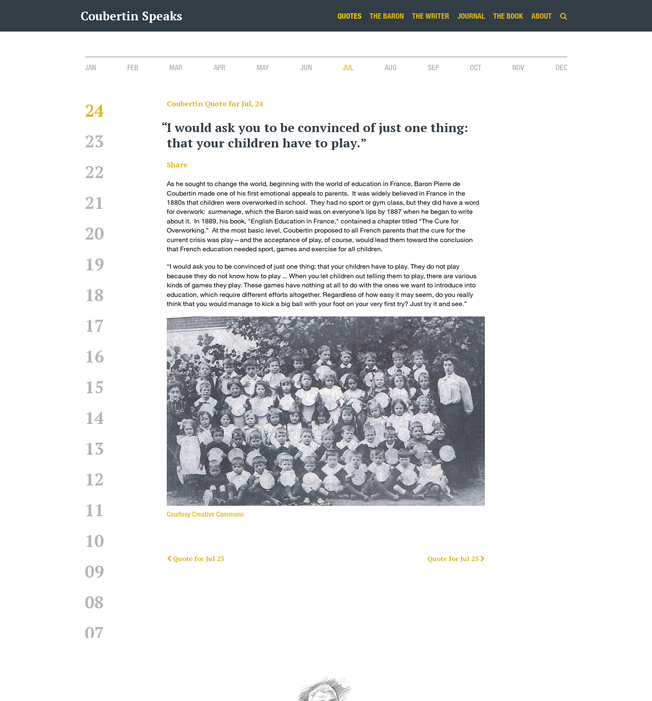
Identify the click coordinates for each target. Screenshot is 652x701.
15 (94, 394)
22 (94, 179)
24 (94, 117)
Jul (348, 67)
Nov (518, 67)
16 (94, 363)
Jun (306, 67)
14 (94, 425)
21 (94, 210)
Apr (219, 67)
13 (94, 455)
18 (94, 302)
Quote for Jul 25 (456, 558)
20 (94, 240)
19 (94, 271)
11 (94, 517)
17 (94, 332)
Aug (391, 67)
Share (177, 164)
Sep (433, 67)
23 (94, 148)
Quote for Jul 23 (195, 558)
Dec (561, 67)
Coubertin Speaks (131, 16)
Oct (475, 67)
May (263, 67)
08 (94, 609)
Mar (176, 67)
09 (94, 578)
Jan (90, 67)
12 (94, 486)
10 (94, 548)
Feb (132, 67)
